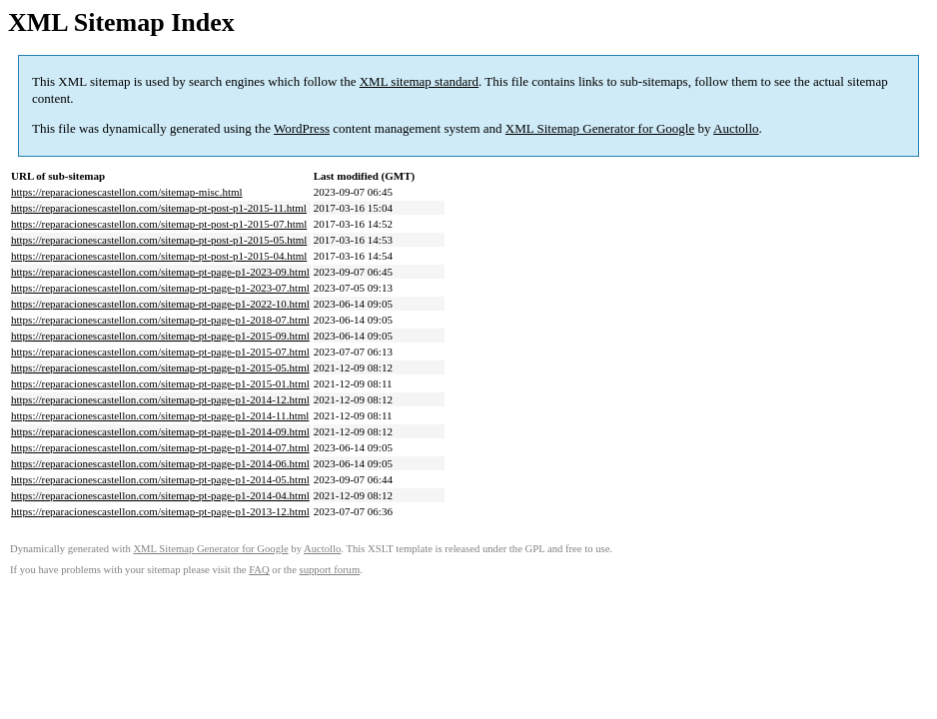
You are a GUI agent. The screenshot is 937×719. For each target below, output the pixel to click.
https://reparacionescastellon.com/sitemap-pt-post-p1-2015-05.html (159, 240)
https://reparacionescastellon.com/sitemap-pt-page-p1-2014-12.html (160, 399)
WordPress (302, 128)
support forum (330, 569)
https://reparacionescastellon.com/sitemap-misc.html (127, 192)
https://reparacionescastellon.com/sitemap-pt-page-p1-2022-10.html (160, 304)
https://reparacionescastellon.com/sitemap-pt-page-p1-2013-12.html (160, 511)
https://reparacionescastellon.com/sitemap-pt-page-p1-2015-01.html (160, 383)
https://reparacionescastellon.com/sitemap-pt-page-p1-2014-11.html (160, 415)
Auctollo (736, 128)
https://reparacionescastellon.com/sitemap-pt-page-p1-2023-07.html (160, 288)
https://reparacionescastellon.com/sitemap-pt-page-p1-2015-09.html (160, 336)
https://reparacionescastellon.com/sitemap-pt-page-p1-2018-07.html (160, 320)
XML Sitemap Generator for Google (599, 128)
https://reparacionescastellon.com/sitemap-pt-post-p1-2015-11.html (159, 208)
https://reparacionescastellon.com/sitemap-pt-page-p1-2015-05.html (160, 367)
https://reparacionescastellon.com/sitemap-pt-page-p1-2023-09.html (160, 272)
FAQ (259, 569)
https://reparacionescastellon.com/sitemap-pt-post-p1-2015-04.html (159, 256)
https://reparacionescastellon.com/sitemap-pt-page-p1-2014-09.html (160, 431)
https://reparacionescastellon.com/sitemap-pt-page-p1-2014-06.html (160, 463)
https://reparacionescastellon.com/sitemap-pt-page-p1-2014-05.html (160, 479)
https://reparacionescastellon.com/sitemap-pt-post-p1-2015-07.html (159, 224)
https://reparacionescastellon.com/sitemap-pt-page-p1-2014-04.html (160, 495)
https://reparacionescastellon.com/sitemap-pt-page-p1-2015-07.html (160, 352)
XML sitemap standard (419, 81)
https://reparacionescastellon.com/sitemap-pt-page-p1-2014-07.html (160, 447)
